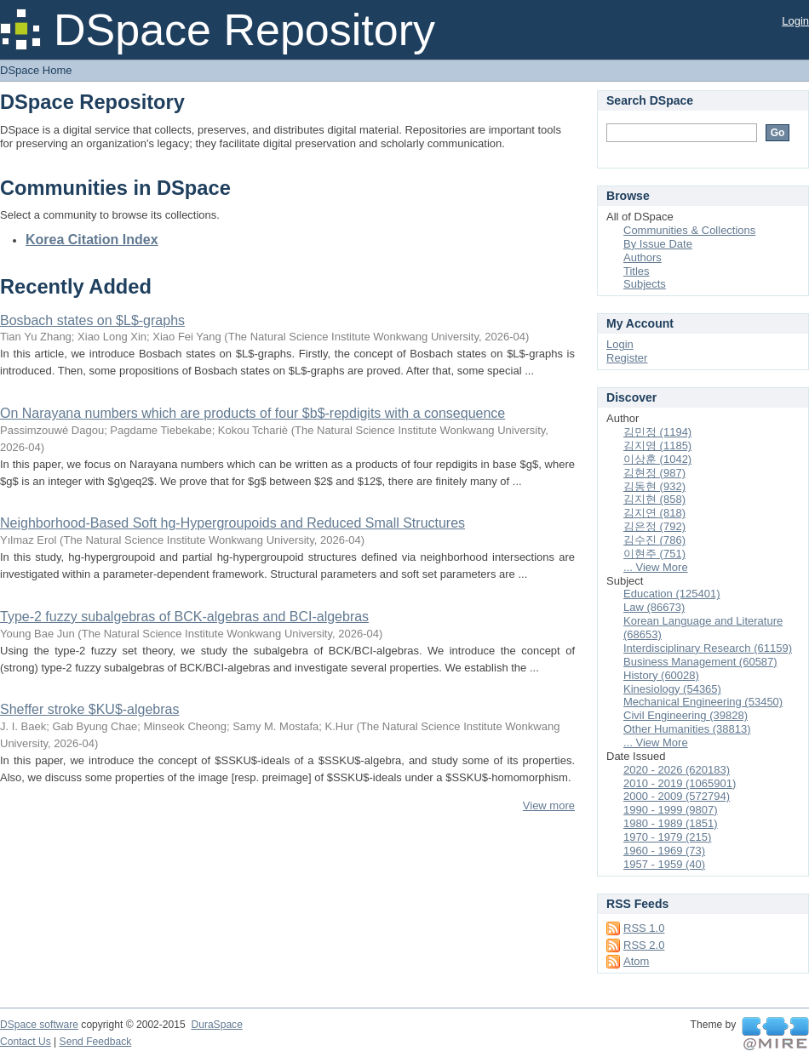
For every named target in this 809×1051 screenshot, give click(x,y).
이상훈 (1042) (657, 459)
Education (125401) (671, 593)
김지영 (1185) (657, 445)
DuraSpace (216, 1025)
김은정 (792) (654, 526)
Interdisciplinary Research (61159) (707, 648)
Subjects (644, 283)
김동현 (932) (654, 486)
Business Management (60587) (700, 661)
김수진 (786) (654, 540)
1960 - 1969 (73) (664, 850)
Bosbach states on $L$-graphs (92, 320)
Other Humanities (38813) (687, 729)
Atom (636, 961)
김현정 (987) (654, 472)
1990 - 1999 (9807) (670, 809)
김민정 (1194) (657, 432)
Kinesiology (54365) (672, 689)
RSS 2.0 (643, 945)
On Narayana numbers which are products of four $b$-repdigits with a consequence (252, 413)
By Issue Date (657, 243)
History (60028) (661, 675)
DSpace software (39, 1025)
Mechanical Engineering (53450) (703, 701)
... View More (655, 567)
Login (795, 20)
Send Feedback (96, 1042)
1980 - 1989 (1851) (670, 823)
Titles (636, 271)
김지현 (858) (654, 499)
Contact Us (25, 1042)
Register (626, 357)
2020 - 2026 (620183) (676, 769)
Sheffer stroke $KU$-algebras (89, 709)
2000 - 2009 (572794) (676, 796)
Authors (642, 257)
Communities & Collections (689, 230)
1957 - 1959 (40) (664, 864)
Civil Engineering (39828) (685, 715)
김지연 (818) (654, 512)
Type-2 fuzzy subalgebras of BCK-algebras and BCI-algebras (184, 616)
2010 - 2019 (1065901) (679, 783)
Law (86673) (654, 607)
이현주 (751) (654, 553)
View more (549, 805)
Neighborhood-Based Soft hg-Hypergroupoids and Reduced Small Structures (232, 523)
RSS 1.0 (643, 928)
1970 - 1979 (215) (667, 837)
